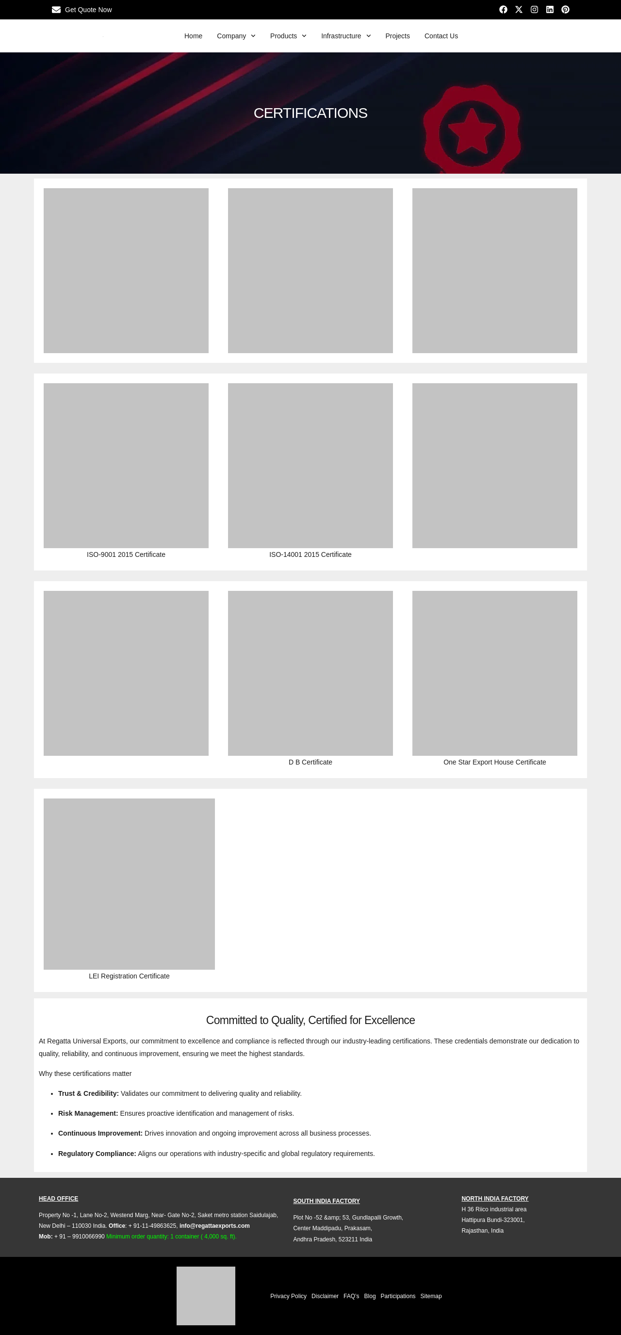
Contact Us (441, 36)
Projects (397, 36)
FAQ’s (351, 1296)
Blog (370, 1296)
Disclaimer (325, 1296)
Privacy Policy (288, 1296)
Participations (398, 1296)
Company (236, 36)
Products (288, 36)
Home (193, 36)
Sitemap (431, 1296)
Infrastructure (346, 36)
